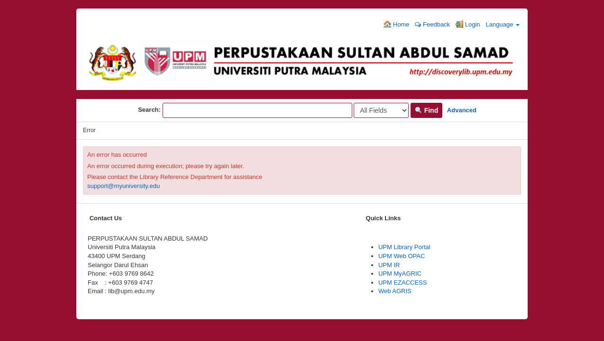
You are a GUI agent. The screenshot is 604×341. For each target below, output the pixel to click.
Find (426, 110)
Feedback (432, 24)
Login (468, 24)
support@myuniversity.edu (123, 185)
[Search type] (381, 110)
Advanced (461, 110)
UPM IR (389, 265)
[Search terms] (257, 110)
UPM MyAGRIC (399, 273)
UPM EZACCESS (402, 282)
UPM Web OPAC (401, 256)
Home (396, 24)
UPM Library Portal (404, 247)
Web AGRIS (395, 291)
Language (503, 24)
